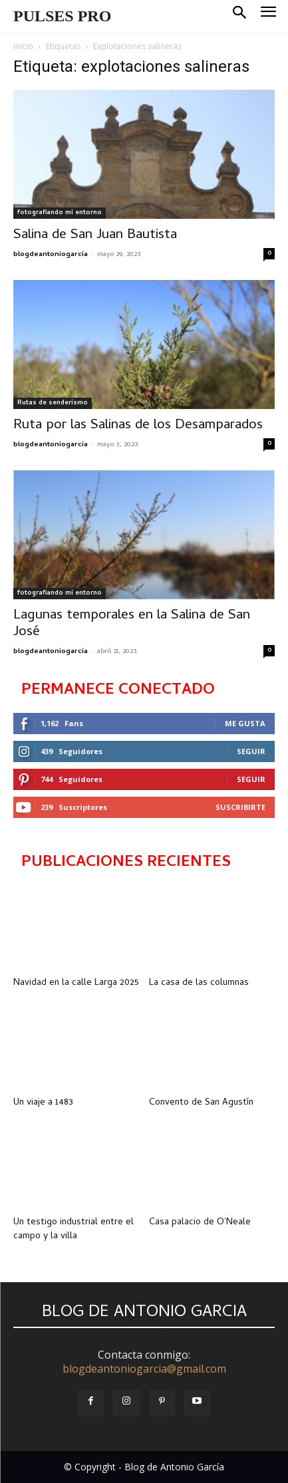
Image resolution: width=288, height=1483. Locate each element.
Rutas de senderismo (52, 403)
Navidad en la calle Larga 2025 (76, 983)
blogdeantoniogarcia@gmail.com (144, 1368)
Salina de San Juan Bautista (95, 235)
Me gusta (245, 723)
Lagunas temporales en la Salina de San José (131, 624)
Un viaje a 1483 (43, 1103)
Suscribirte (240, 807)
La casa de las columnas (199, 983)
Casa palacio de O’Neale (200, 1222)
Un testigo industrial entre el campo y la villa (73, 1229)
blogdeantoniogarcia (50, 255)
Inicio (23, 46)
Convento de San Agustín (201, 1103)
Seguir (251, 751)
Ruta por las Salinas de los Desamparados (138, 425)
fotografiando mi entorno (59, 212)
